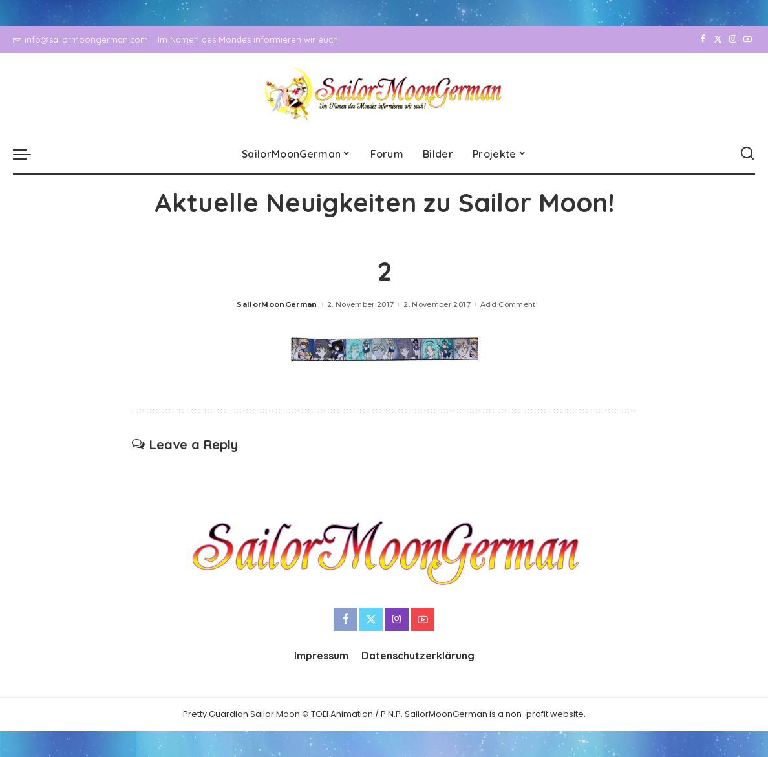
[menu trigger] (28, 153)
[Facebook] (703, 39)
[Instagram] (732, 39)
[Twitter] (717, 39)
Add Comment (508, 304)
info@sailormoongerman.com (80, 39)
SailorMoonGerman (277, 304)
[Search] (747, 153)
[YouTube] (747, 39)
